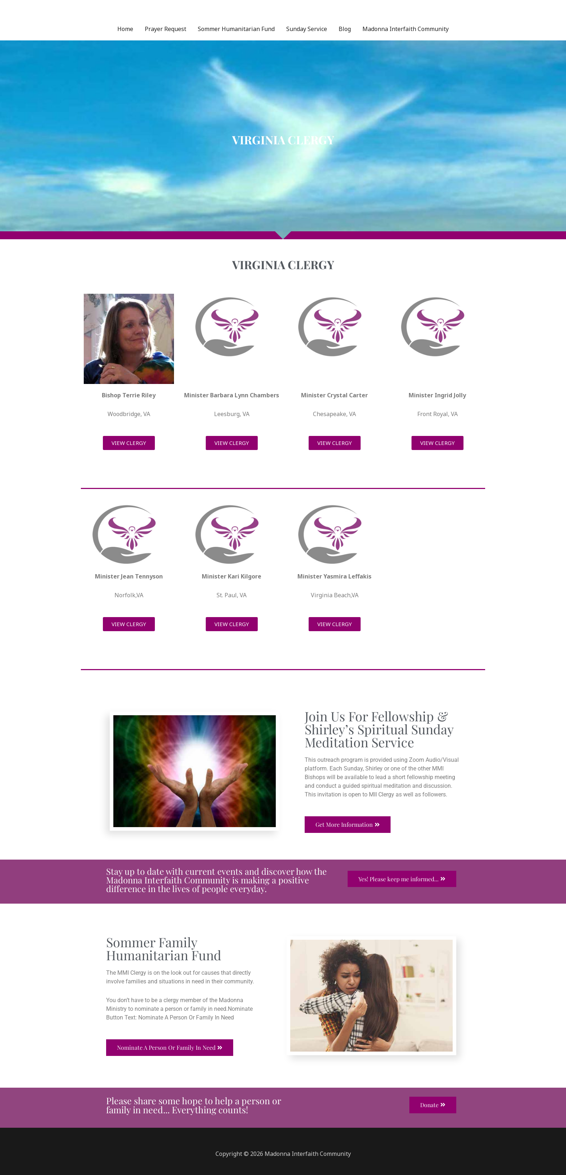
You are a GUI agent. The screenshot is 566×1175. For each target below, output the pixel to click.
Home (125, 29)
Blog (345, 29)
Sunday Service (306, 29)
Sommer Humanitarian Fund (236, 29)
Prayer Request (165, 29)
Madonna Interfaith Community (405, 29)
